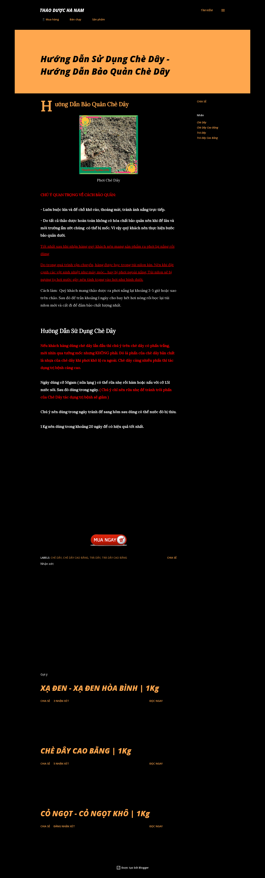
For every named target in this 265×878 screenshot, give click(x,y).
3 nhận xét (61, 701)
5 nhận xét (61, 763)
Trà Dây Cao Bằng (207, 138)
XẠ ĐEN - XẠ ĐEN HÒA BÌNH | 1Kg (99, 688)
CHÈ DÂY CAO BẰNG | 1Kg (85, 751)
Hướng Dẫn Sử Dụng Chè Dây (78, 330)
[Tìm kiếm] (207, 10)
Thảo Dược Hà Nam (62, 10)
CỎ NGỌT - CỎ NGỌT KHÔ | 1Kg (95, 813)
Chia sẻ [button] (201, 101)
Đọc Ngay (156, 701)
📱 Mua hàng (48, 19)
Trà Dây (201, 132)
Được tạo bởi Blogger (132, 867)
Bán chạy (73, 19)
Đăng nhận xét (64, 826)
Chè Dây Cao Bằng (207, 127)
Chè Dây (201, 122)
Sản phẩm (96, 19)
